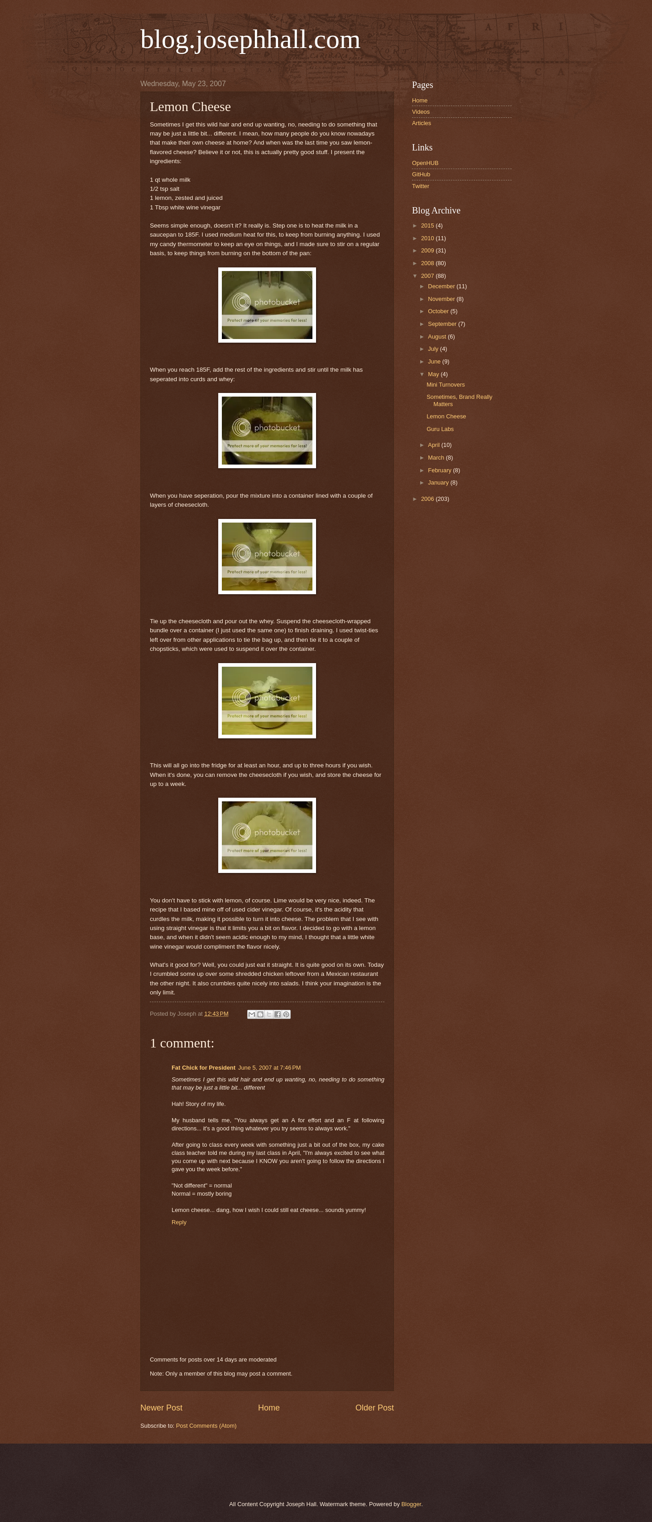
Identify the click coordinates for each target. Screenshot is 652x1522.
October (439, 311)
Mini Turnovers (446, 384)
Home (269, 1407)
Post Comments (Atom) (206, 1425)
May (434, 374)
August (438, 336)
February (440, 470)
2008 (428, 263)
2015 (428, 225)
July (434, 348)
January (439, 482)
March (437, 457)
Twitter (420, 186)
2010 (428, 238)
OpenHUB (425, 163)
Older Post (374, 1407)
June (435, 361)
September (443, 323)
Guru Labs (440, 429)
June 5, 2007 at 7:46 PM (269, 1067)
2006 (428, 498)
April (434, 444)
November (442, 299)
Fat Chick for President (203, 1067)
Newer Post (161, 1407)
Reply (179, 1222)
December (442, 286)
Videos (421, 111)
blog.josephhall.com (250, 39)
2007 (428, 275)
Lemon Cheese (446, 416)
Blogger (411, 1504)
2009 (428, 250)
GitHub (421, 174)
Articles (421, 123)
